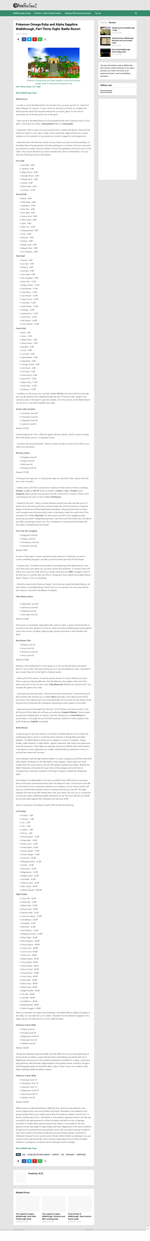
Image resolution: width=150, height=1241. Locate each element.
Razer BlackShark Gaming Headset (106, 91)
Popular (103, 22)
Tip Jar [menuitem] (98, 13)
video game (70, 1154)
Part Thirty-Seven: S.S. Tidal (28, 87)
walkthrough (81, 1154)
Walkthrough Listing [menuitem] (22, 13)
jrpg (26, 34)
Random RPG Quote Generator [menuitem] (78, 13)
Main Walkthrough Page (26, 93)
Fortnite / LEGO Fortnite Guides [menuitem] (47, 13)
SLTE (20, 34)
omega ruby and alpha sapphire (39, 1154)
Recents (112, 22)
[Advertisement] (117, 139)
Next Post (89, 1229)
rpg (62, 1154)
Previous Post (19, 1229)
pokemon (55, 1154)
